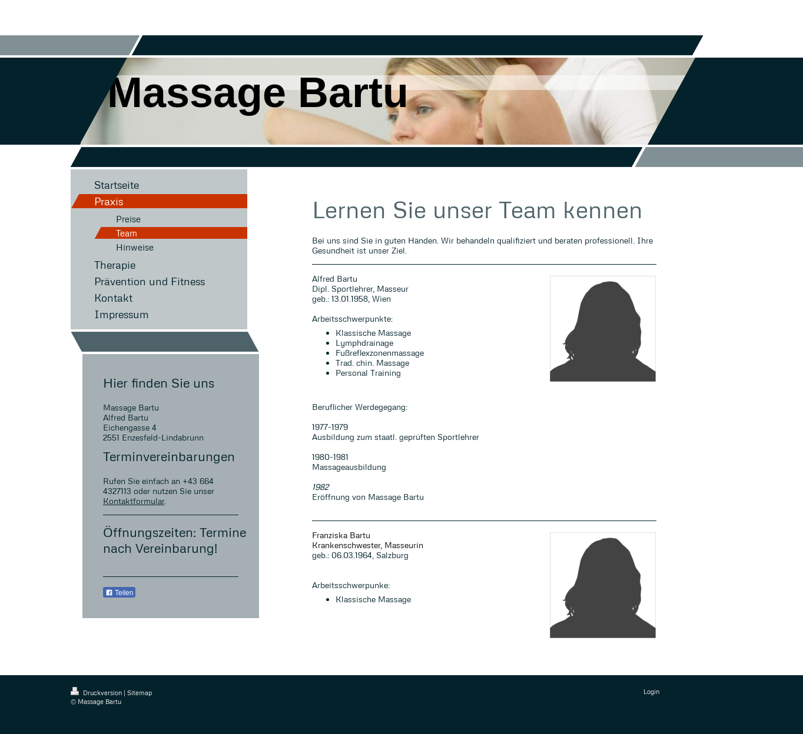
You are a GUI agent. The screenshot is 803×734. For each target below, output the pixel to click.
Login (651, 691)
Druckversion (97, 692)
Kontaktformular (133, 501)
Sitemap (139, 692)
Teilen (119, 593)
